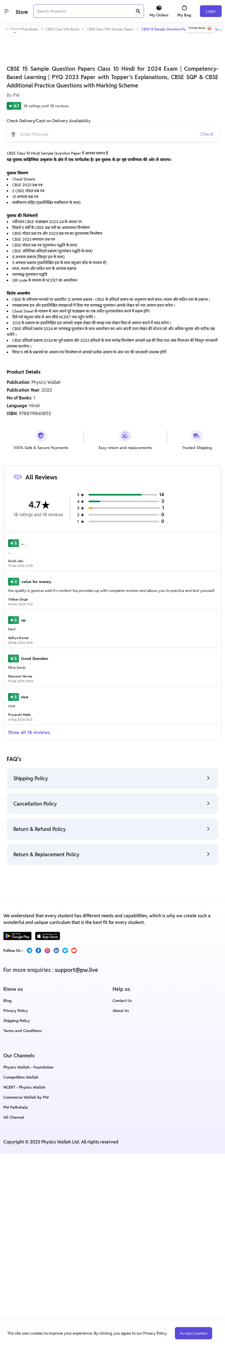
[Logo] (21, 11)
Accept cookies (193, 1333)
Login (211, 11)
